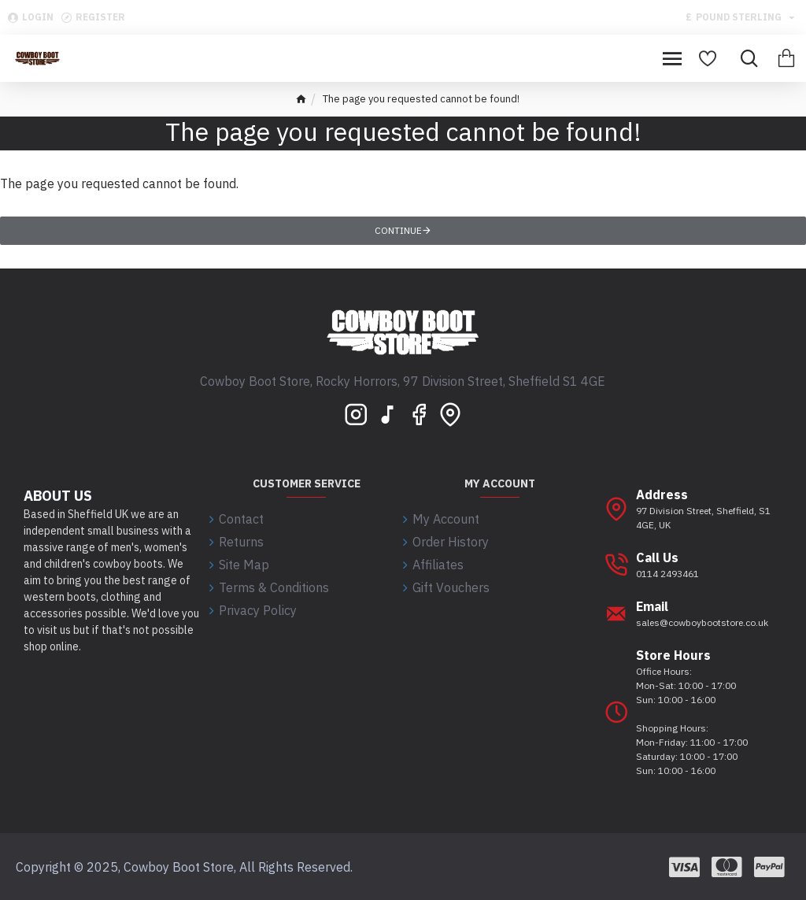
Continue (398, 230)
